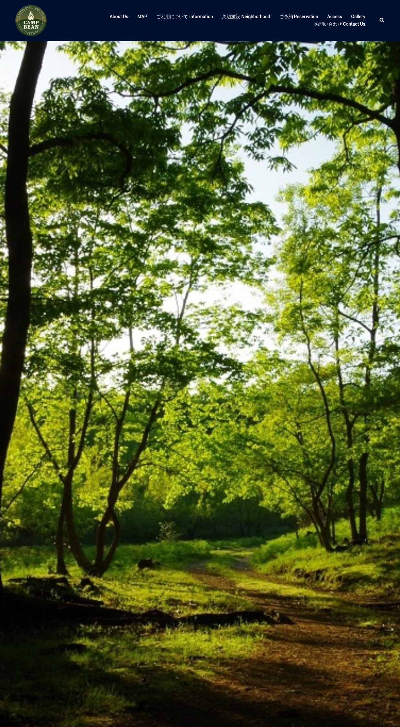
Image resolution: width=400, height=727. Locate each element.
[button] (382, 20)
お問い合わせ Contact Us (340, 24)
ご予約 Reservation (298, 16)
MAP (142, 16)
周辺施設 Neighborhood (246, 16)
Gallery (358, 16)
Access (334, 16)
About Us (119, 16)
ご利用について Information (184, 16)
